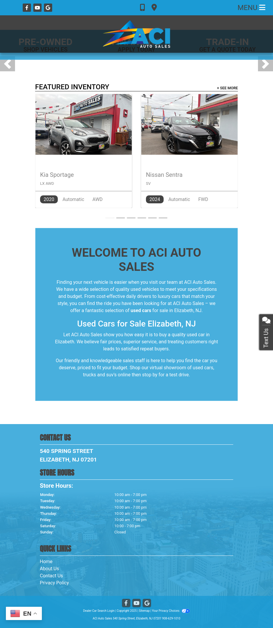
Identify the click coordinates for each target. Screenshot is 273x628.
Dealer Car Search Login (99, 610)
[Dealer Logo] (136, 34)
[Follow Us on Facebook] (27, 8)
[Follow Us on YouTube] (38, 8)
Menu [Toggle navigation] (251, 8)
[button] (7, 63)
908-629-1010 (171, 618)
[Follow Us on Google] (48, 8)
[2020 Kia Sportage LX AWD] (83, 151)
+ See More (227, 88)
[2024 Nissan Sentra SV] (189, 151)
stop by (149, 375)
